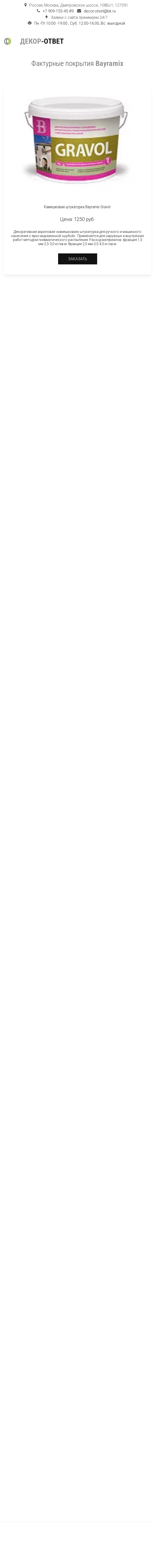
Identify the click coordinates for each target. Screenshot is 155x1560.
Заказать (77, 259)
